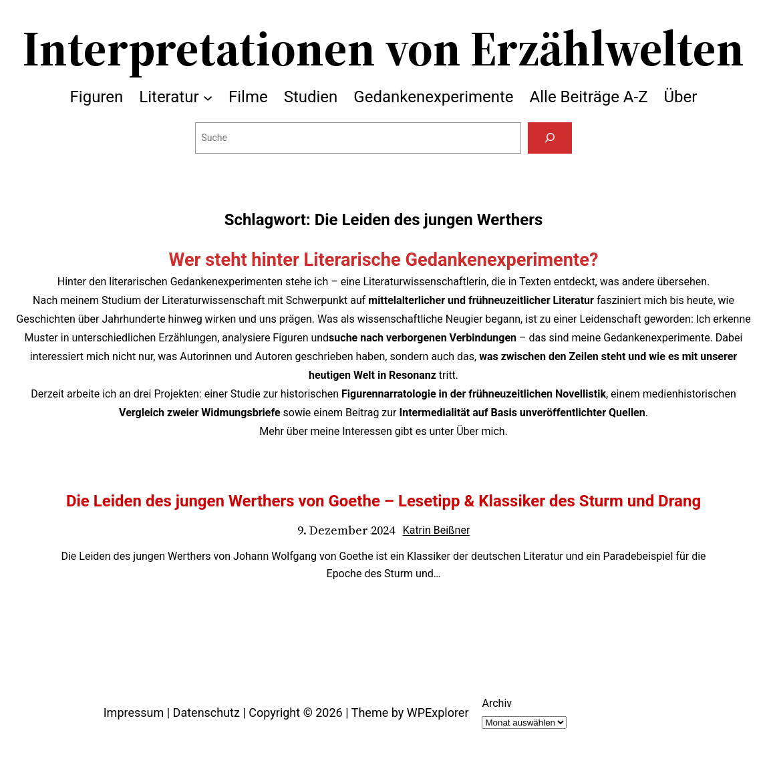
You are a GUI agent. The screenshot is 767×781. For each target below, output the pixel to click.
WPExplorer (438, 713)
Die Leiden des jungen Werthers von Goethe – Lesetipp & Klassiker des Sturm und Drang (383, 501)
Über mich (480, 431)
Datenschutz (206, 713)
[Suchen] (549, 138)
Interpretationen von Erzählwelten (383, 48)
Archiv (497, 703)
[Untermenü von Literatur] (207, 97)
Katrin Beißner (436, 530)
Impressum (134, 713)
